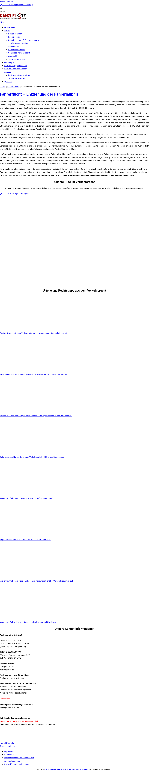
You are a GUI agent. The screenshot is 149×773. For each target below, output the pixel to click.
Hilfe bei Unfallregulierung (15, 69)
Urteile (7, 30)
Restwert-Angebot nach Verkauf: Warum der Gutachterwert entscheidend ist (33, 333)
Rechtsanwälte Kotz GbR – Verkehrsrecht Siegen (66, 769)
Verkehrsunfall (14, 46)
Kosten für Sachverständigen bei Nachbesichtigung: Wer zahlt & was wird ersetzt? (36, 416)
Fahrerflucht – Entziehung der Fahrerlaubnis (39, 94)
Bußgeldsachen (15, 34)
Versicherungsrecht (16, 59)
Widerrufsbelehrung (13, 761)
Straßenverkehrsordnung (19, 43)
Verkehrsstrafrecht (16, 50)
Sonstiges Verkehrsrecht (19, 53)
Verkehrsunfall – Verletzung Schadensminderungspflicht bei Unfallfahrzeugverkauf (36, 581)
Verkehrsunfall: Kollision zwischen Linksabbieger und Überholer (28, 622)
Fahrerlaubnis (14, 37)
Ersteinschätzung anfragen (20, 75)
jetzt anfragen (22, 193)
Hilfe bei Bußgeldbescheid (15, 65)
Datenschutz (9, 754)
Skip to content (6, 1)
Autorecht (12, 56)
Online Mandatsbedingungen (16, 764)
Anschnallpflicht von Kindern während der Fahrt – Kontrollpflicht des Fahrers (33, 374)
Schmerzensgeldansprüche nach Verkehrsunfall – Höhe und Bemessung (32, 457)
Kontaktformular (7, 743)
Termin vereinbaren (16, 78)
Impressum (9, 751)
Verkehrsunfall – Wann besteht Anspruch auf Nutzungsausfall (27, 498)
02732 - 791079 (8, 193)
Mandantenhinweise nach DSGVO (19, 758)
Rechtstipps (9, 62)
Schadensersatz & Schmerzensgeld (23, 40)
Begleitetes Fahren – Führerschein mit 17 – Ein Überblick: (25, 539)
